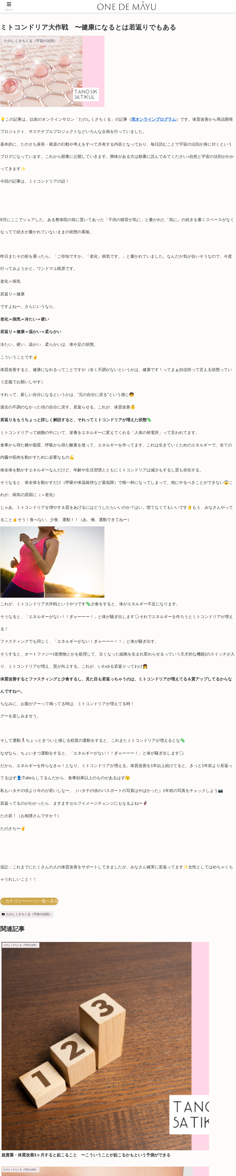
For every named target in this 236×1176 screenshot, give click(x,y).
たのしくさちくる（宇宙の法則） (27, 914)
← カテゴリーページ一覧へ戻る (29, 901)
